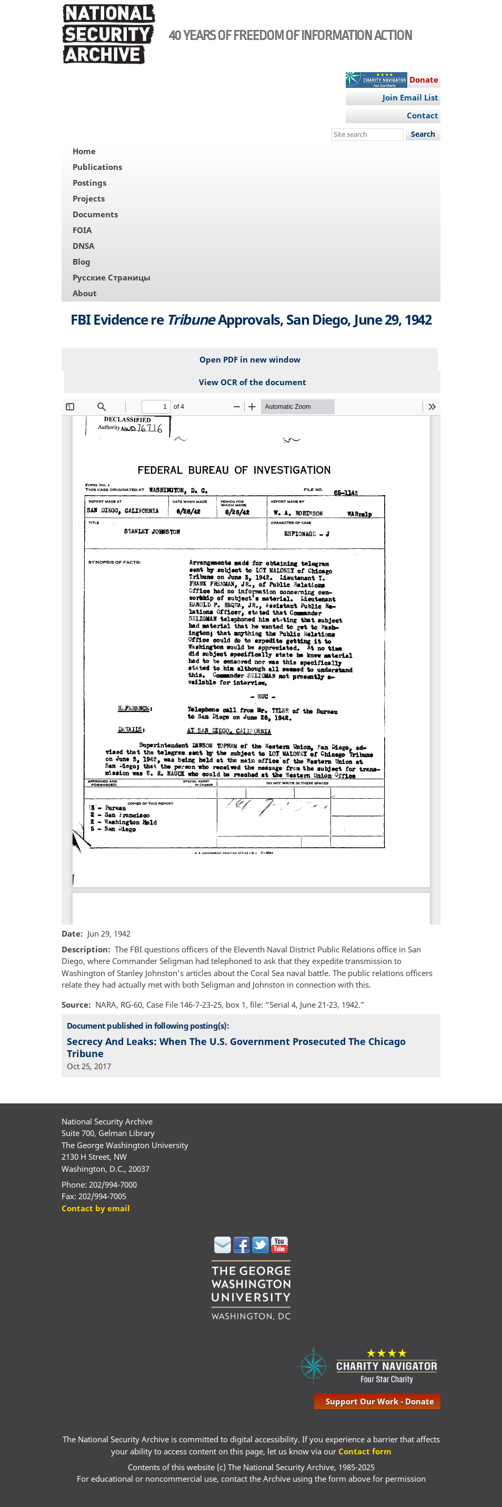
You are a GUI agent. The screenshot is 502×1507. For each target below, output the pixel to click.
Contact (422, 115)
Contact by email (96, 1208)
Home (84, 151)
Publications (97, 167)
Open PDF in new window (249, 359)
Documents (95, 214)
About (85, 293)
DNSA (83, 245)
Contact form (364, 1451)
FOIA (82, 230)
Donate (423, 79)
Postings (89, 182)
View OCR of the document (252, 382)
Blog (82, 261)
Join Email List (410, 97)
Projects (89, 198)
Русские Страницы (111, 277)
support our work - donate (380, 1401)
